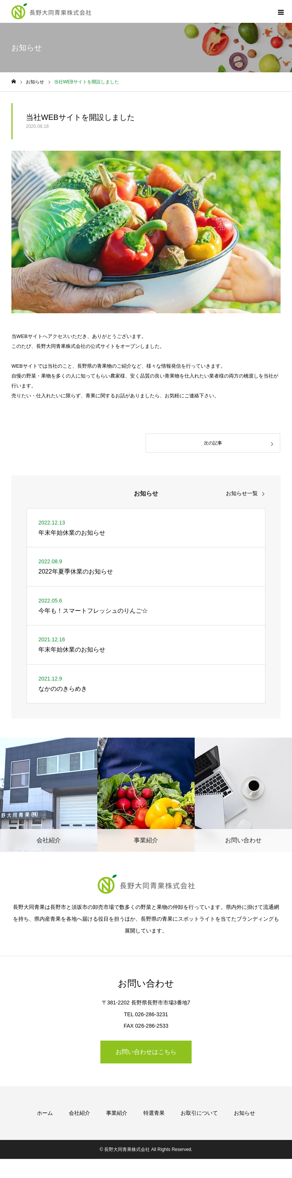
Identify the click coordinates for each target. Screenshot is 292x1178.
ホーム (45, 1113)
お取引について (199, 1113)
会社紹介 (79, 1113)
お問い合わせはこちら (146, 1052)
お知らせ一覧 (242, 493)
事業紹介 (116, 1113)
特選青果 (154, 1113)
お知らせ (244, 1113)
